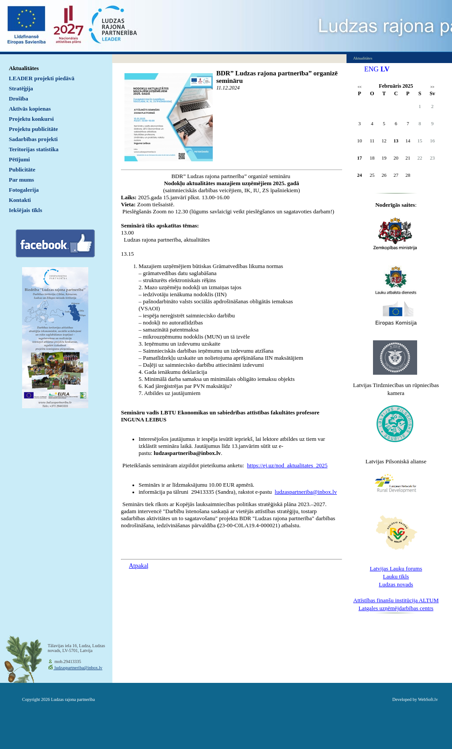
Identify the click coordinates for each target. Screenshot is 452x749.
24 (359, 175)
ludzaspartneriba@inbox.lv (77, 667)
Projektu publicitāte (33, 129)
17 (359, 157)
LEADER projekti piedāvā (42, 78)
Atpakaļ (138, 566)
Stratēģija (21, 88)
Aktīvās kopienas (30, 108)
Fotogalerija (24, 189)
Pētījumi (19, 159)
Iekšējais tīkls (25, 210)
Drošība (18, 98)
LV (385, 69)
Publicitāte (22, 169)
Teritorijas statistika (34, 149)
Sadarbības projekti (33, 139)
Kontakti (20, 200)
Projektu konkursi (31, 119)
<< (360, 87)
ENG (371, 69)
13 (396, 140)
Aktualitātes (24, 68)
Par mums (21, 179)
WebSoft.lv (428, 699)
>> (432, 87)
